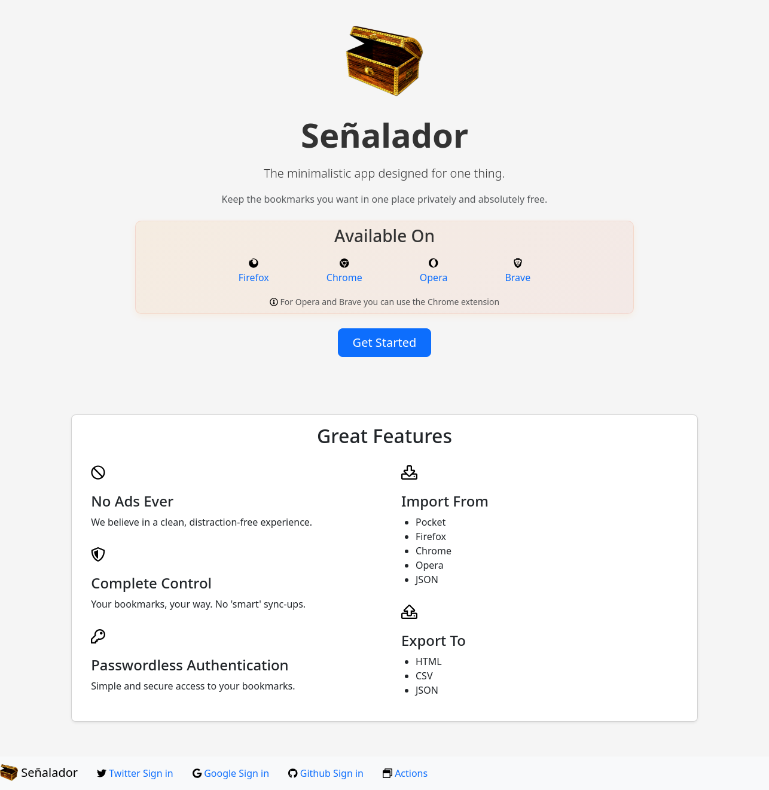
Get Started (385, 342)
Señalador (39, 773)
